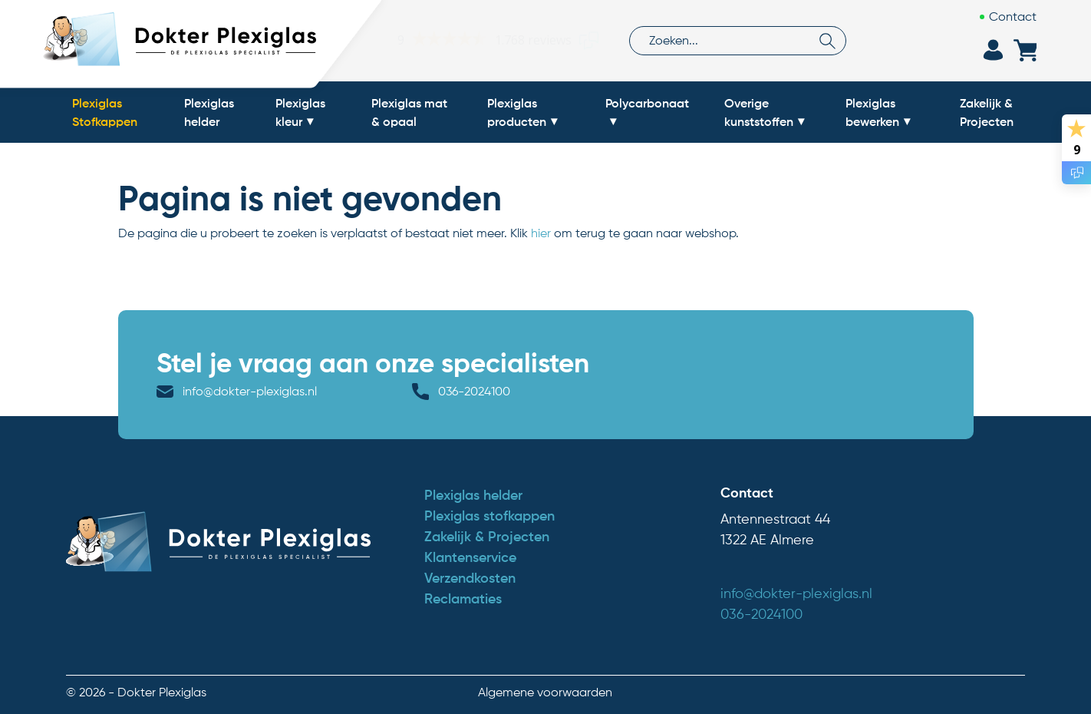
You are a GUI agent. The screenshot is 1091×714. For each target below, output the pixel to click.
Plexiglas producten (516, 112)
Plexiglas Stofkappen (104, 112)
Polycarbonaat (647, 103)
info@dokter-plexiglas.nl (250, 391)
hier (541, 233)
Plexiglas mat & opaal (409, 112)
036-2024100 (474, 391)
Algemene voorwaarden (545, 692)
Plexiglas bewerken (872, 112)
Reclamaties (463, 598)
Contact (1013, 16)
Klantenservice (470, 557)
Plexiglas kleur (300, 112)
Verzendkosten (470, 578)
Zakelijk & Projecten (987, 112)
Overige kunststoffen (758, 112)
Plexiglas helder (209, 112)
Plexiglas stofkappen (489, 515)
